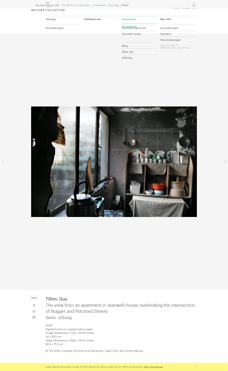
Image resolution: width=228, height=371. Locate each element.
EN (194, 8)
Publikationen (92, 19)
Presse (176, 8)
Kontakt (186, 8)
